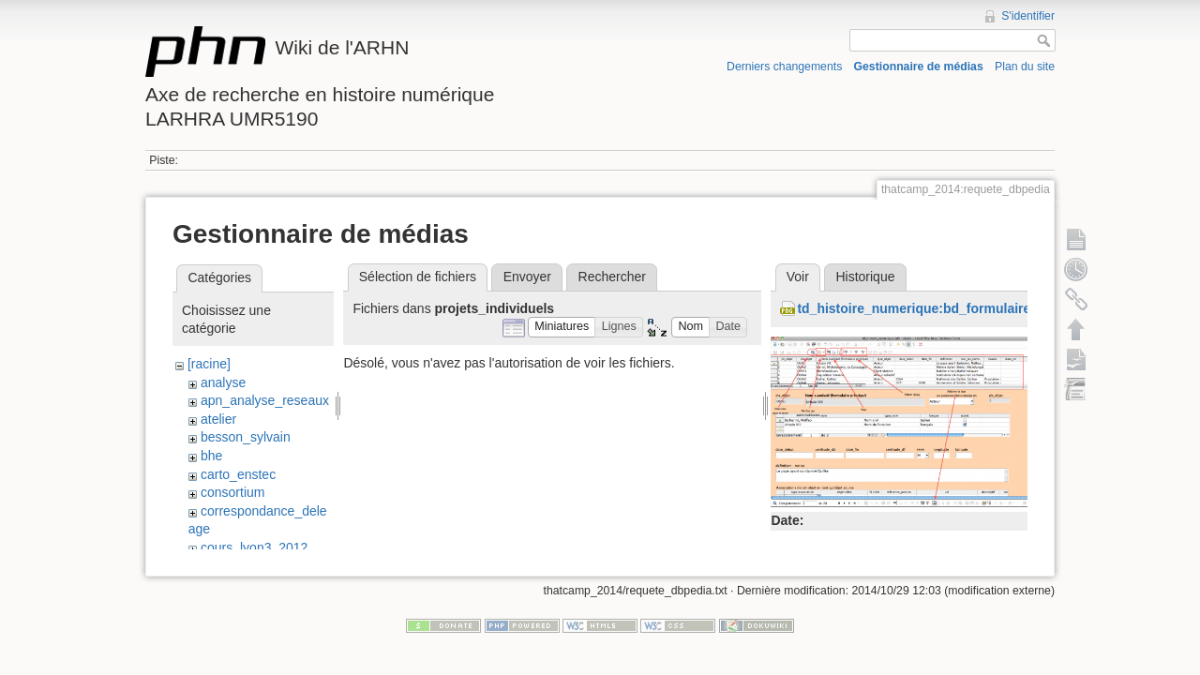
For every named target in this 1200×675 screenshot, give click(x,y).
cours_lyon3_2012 (254, 547)
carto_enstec (238, 474)
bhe (211, 455)
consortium (232, 492)
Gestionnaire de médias (918, 66)
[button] (562, 327)
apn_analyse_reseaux (265, 400)
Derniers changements (784, 66)
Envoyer (527, 276)
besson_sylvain (246, 436)
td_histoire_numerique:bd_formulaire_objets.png (950, 308)
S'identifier (1028, 15)
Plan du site (1025, 66)
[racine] (209, 363)
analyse (223, 382)
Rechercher (612, 276)
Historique (864, 276)
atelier (218, 419)
